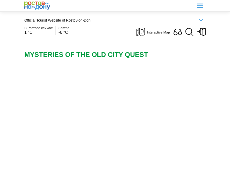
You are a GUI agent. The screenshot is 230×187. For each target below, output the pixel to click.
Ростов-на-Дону (37, 6)
